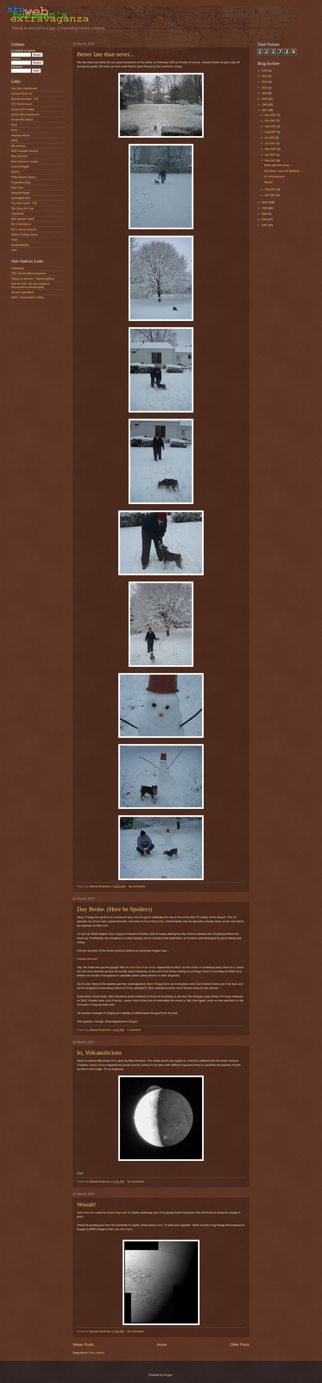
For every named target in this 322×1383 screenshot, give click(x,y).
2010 (265, 93)
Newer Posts (83, 1345)
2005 (265, 208)
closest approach (116, 1212)
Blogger (167, 1374)
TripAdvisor (17, 213)
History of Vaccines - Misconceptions (32, 278)
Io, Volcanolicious (99, 1052)
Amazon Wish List (21, 93)
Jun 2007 (270, 143)
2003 (265, 219)
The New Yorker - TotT (24, 203)
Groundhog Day (154, 921)
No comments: (137, 886)
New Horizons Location (24, 161)
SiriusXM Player (20, 192)
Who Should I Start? (23, 218)
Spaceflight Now (20, 198)
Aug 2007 (271, 131)
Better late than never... (105, 54)
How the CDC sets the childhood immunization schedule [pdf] (30, 285)
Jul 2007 (270, 137)
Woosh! (86, 1204)
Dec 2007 (271, 115)
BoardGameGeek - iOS (24, 98)
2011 (265, 87)
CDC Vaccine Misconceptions (28, 273)
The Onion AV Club (22, 208)
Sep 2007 (271, 126)
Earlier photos (97, 1064)
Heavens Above (20, 135)
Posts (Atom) (96, 1352)
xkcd (13, 250)
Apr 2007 (270, 154)
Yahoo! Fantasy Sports (24, 234)
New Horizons (85, 1212)
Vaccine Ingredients (22, 292)
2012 (265, 81)
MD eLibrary (18, 145)
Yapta (14, 239)
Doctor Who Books (22, 119)
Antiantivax (17, 268)
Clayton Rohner (86, 958)
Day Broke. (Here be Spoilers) (114, 909)
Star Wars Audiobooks (24, 88)
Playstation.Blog (20, 182)
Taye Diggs (116, 933)
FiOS (14, 124)
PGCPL (15, 171)
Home (162, 1345)
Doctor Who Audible (22, 109)
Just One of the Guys (142, 967)
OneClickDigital (20, 166)
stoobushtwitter (20, 245)
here (160, 1225)
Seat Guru (17, 187)
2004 (265, 213)
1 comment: (134, 1029)
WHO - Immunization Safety (27, 297)
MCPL (14, 140)
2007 (265, 110)
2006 (265, 202)
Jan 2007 (270, 195)
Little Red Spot (123, 1229)
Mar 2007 (271, 160)
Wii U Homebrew (21, 224)
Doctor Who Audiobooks (25, 114)
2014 (265, 76)
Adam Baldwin (204, 983)
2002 (265, 225)
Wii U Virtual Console (23, 229)
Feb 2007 (271, 189)
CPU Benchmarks (21, 104)
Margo (132, 1021)
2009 (265, 98)
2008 (265, 104)
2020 (265, 70)
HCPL (14, 130)
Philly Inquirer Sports (23, 177)
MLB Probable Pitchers (24, 151)
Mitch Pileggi (155, 983)
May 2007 (271, 148)
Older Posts (239, 1345)
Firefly (129, 988)
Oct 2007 (270, 120)
